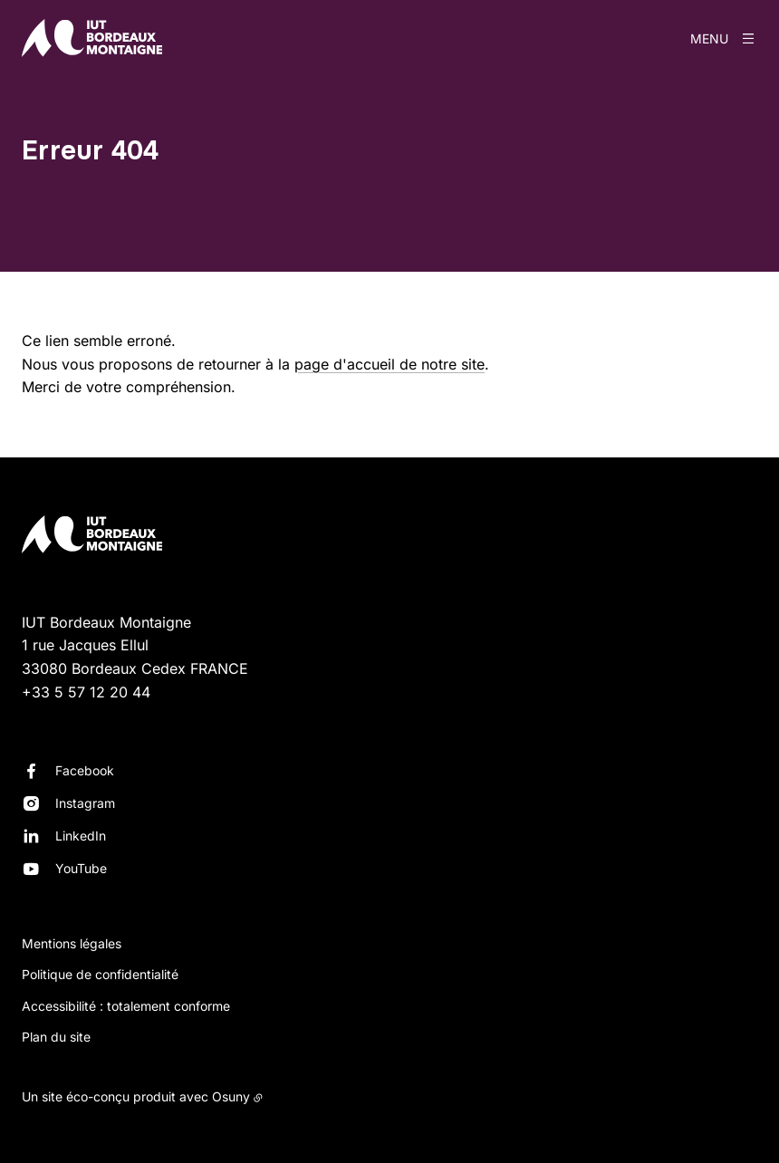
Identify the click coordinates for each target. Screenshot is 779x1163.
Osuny (231, 1096)
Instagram (85, 803)
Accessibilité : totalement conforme (126, 1006)
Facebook (84, 770)
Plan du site (56, 1036)
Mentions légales (71, 943)
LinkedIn (80, 835)
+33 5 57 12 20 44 (86, 692)
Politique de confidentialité (100, 974)
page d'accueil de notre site (389, 364)
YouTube (81, 868)
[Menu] (723, 38)
